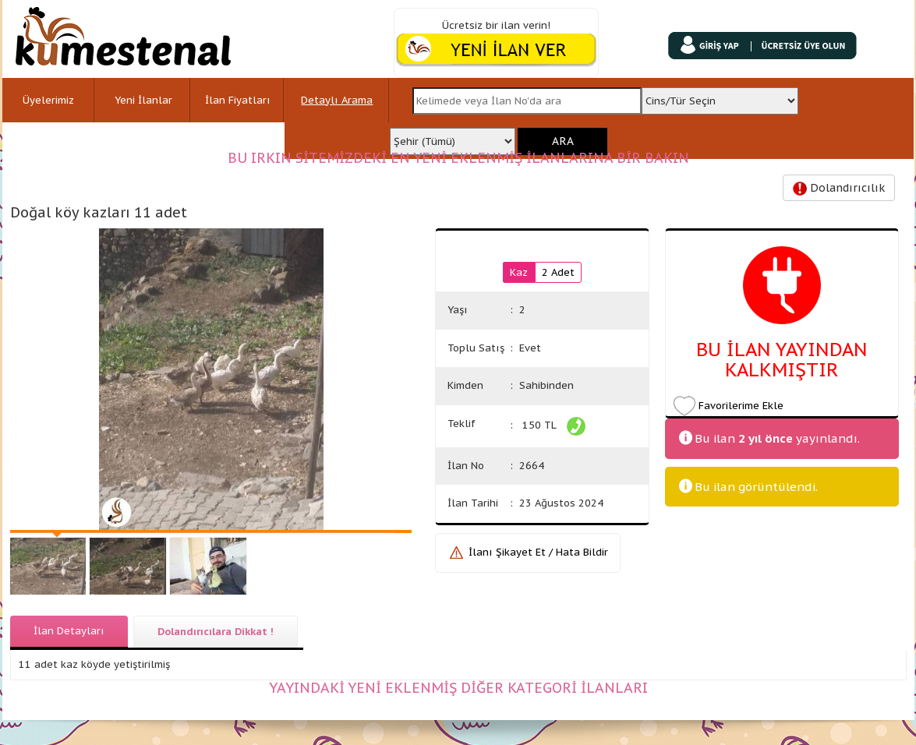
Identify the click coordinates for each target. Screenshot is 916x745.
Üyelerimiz (48, 100)
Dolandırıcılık (839, 188)
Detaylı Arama (337, 100)
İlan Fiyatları (238, 100)
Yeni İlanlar (143, 100)
